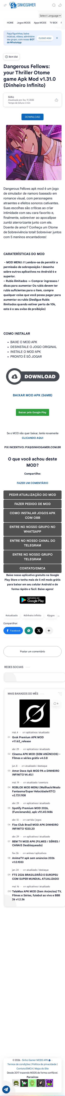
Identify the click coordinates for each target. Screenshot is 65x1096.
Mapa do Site (42, 1068)
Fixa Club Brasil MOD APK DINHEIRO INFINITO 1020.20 (35, 826)
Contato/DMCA (24, 1068)
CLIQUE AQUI (45, 38)
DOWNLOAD (32, 117)
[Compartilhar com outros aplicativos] (49, 630)
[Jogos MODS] (24, 23)
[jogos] (38, 820)
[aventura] (43, 782)
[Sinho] (11, 97)
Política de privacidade (44, 1064)
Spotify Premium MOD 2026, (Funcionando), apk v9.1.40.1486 (32, 810)
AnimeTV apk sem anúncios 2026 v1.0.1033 (33, 860)
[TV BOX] (53, 23)
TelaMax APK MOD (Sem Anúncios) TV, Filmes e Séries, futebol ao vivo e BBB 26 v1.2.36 (37, 895)
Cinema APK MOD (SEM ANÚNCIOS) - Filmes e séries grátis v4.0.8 (36, 756)
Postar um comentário (32, 651)
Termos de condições (18, 1064)
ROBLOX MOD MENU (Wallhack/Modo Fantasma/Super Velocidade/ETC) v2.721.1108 (36, 791)
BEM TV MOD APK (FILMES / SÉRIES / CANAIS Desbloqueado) (36, 843)
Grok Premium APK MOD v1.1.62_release (28, 739)
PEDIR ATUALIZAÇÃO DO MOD (32, 495)
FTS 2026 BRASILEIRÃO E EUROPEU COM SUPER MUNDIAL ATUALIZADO (35, 876)
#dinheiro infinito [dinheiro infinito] (32, 615)
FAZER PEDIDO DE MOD (32, 504)
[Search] (54, 5)
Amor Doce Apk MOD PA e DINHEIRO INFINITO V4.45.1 (35, 772)
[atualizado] (44, 732)
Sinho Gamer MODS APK (36, 1060)
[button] (59, 5)
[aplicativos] (32, 732)
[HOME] (10, 23)
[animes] (31, 853)
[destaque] (42, 766)
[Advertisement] (32, 941)
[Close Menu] (57, 38)
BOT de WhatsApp (20, 41)
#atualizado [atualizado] (12, 615)
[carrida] (31, 820)
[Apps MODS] (40, 23)
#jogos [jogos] (50, 615)
